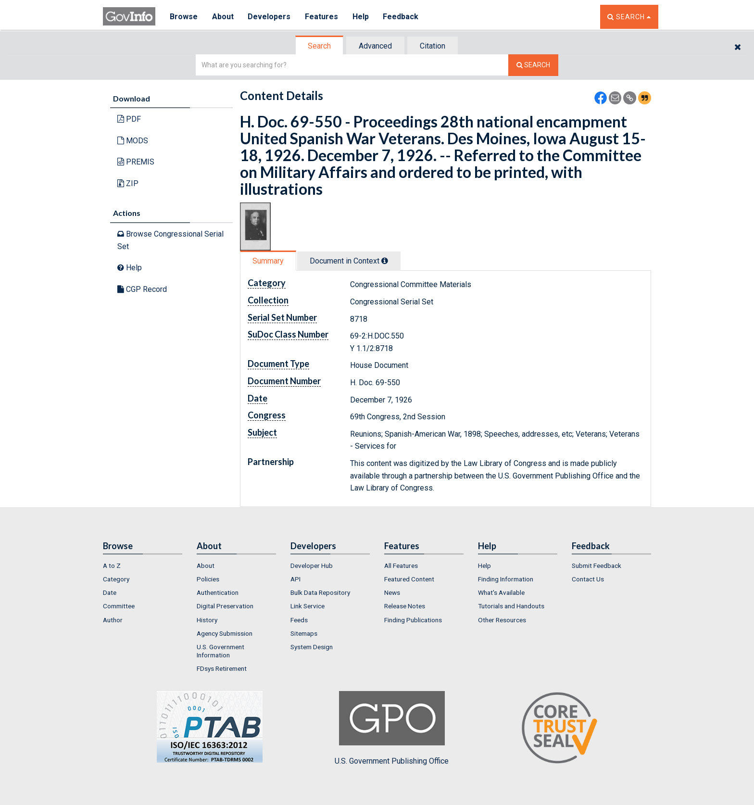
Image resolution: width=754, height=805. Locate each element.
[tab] (319, 46)
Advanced (375, 45)
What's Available (501, 592)
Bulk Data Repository (320, 592)
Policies (208, 579)
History (207, 620)
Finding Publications (413, 620)
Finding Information (505, 579)
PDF (129, 119)
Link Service (307, 606)
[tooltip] (384, 260)
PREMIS (135, 161)
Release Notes (404, 606)
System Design (311, 647)
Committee (119, 606)
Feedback (401, 16)
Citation (432, 45)
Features (322, 16)
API (295, 579)
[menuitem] (142, 565)
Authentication (218, 592)
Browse (184, 16)
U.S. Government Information (220, 650)
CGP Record (142, 289)
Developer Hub (311, 565)
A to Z (112, 565)
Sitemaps (303, 633)
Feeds (299, 620)
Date (109, 592)
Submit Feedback (596, 565)
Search (319, 45)
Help (361, 16)
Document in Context (349, 260)
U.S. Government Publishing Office (392, 728)
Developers (269, 16)
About (223, 16)
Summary (268, 260)
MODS (132, 140)
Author (113, 620)
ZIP (127, 183)
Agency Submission (224, 633)
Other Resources (502, 620)
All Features (401, 565)
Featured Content (409, 579)
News (392, 592)
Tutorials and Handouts (511, 606)
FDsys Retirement (222, 668)
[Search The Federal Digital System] (533, 65)
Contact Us (588, 579)
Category (116, 579)
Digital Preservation (225, 606)
